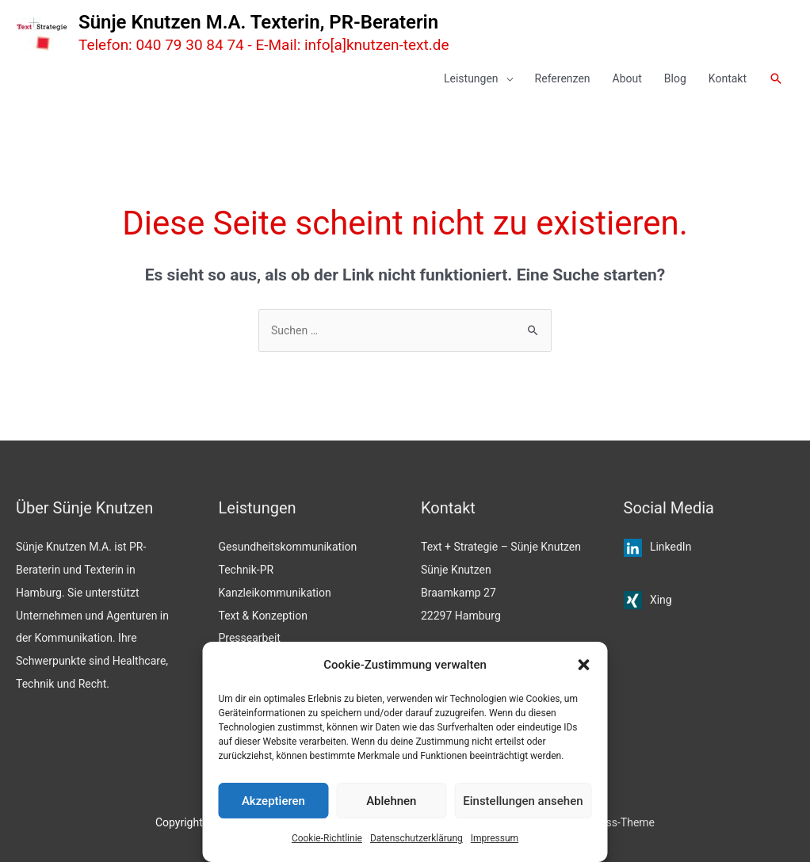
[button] (584, 665)
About (627, 78)
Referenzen (562, 78)
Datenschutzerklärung (416, 838)
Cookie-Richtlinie (327, 838)
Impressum (494, 838)
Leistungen (471, 78)
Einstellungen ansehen (523, 801)
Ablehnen (391, 801)
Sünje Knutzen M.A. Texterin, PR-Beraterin (258, 22)
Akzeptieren (273, 801)
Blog (675, 78)
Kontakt (728, 78)
